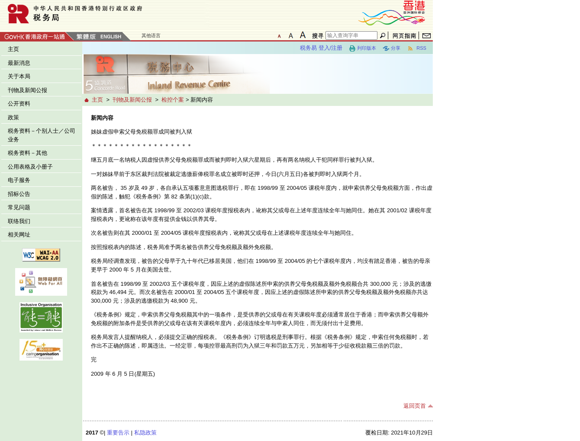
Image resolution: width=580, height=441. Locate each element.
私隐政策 (145, 432)
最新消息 (19, 63)
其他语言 (151, 35)
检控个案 (172, 99)
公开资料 (19, 103)
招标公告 (19, 194)
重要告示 (118, 432)
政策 (13, 117)
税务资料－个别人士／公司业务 (41, 135)
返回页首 (414, 406)
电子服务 (19, 180)
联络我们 (19, 221)
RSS (416, 48)
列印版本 (362, 48)
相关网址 (19, 234)
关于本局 (19, 76)
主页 (13, 49)
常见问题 (19, 207)
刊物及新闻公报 (27, 90)
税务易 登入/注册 (321, 48)
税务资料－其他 (27, 153)
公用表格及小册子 (30, 166)
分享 (391, 48)
